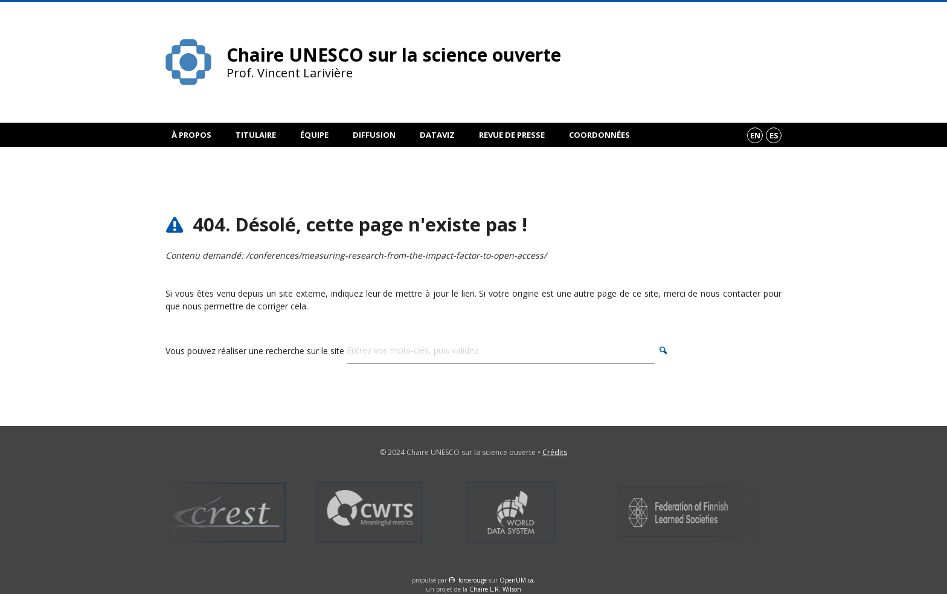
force (472, 580)
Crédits (554, 452)
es (773, 135)
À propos (191, 134)
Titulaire (256, 134)
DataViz (437, 134)
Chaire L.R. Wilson (495, 589)
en (755, 135)
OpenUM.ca (516, 580)
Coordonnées (599, 134)
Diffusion (374, 134)
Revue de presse (512, 134)
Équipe (314, 134)
